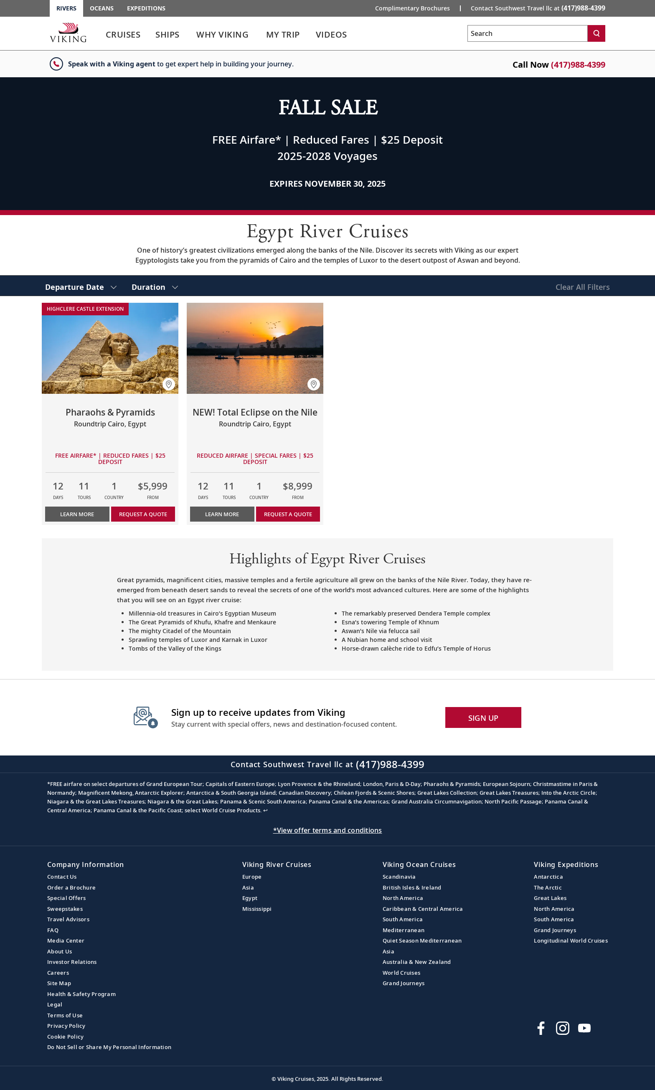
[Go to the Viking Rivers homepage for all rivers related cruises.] (68, 32)
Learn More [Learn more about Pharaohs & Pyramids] (77, 514)
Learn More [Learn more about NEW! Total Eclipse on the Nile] (222, 514)
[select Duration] (154, 285)
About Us (59, 951)
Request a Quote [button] (143, 514)
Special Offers (66, 898)
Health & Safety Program (81, 994)
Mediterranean (403, 930)
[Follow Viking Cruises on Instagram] (562, 1028)
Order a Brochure (71, 887)
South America (403, 919)
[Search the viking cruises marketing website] (527, 33)
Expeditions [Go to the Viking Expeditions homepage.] (146, 8)
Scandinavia (399, 876)
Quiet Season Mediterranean (422, 940)
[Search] (596, 33)
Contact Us (62, 876)
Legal (54, 1004)
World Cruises (401, 972)
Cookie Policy (65, 1036)
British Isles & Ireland (412, 887)
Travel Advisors (68, 919)
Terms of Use (65, 1015)
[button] (168, 384)
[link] (122, 36)
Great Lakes (550, 898)
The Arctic (548, 887)
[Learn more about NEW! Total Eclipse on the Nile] (255, 348)
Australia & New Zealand (417, 962)
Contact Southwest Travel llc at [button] (538, 8)
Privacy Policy (66, 1025)
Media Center (65, 940)
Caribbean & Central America (423, 909)
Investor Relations (72, 962)
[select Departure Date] (81, 285)
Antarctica (548, 876)
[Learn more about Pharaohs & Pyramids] (110, 348)
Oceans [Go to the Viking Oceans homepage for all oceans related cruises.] (102, 8)
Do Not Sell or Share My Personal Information (109, 1047)
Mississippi (257, 909)
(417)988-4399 (578, 64)
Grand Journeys (404, 983)
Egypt (249, 898)
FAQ (52, 930)
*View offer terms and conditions (327, 830)
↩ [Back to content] (265, 810)
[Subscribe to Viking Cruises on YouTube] (584, 1028)
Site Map (59, 983)
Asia (248, 887)
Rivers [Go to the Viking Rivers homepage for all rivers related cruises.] (66, 8)
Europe (252, 876)
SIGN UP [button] (483, 718)
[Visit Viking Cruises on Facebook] (541, 1028)
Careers (58, 972)
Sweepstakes (65, 909)
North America (403, 898)
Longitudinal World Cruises (571, 940)
